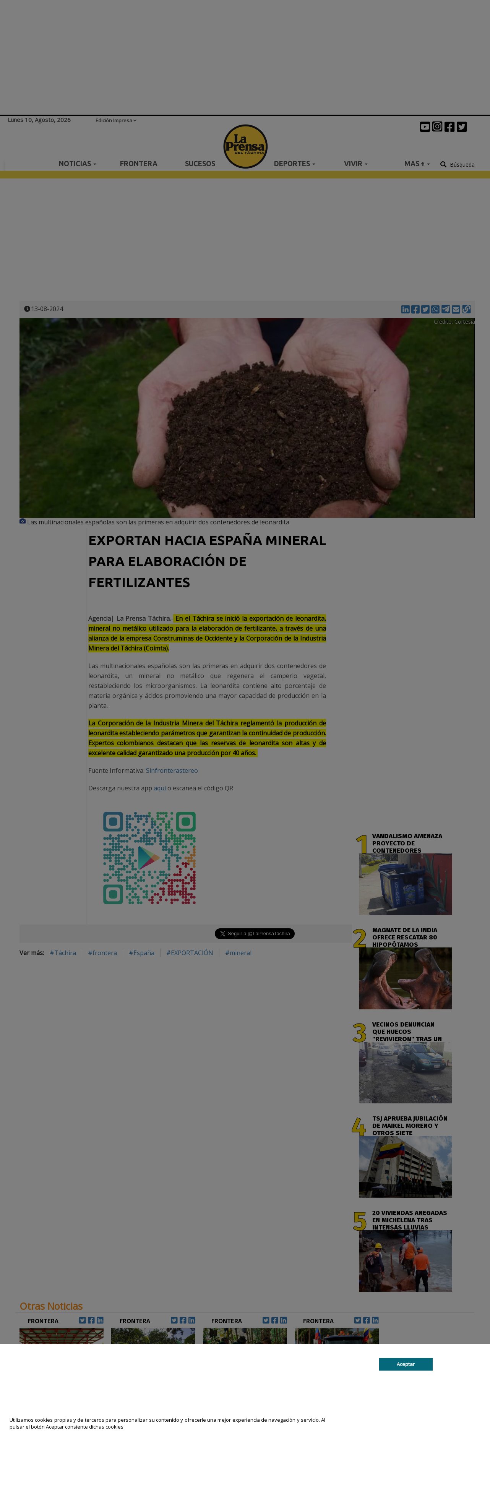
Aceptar (406, 1364)
